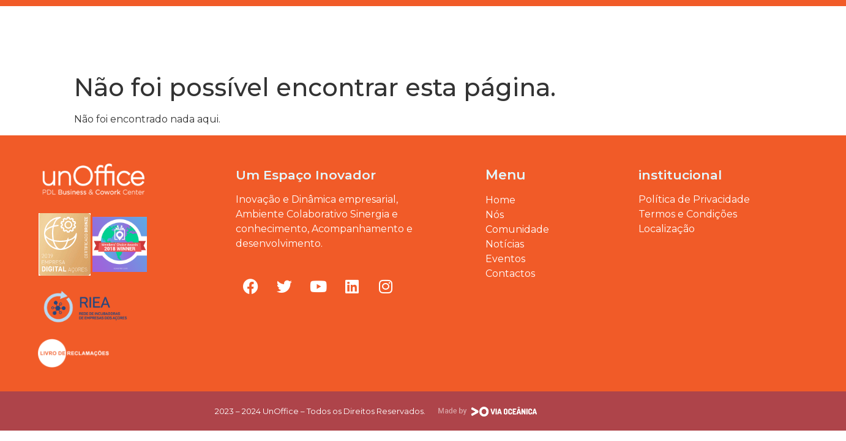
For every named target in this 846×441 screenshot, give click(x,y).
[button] (803, 34)
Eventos (537, 34)
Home (150, 34)
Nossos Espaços (394, 34)
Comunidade (300, 34)
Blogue (476, 34)
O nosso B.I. (217, 34)
